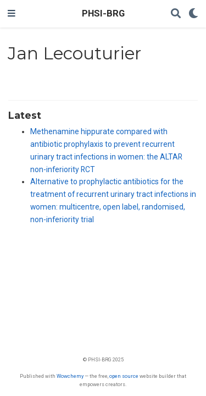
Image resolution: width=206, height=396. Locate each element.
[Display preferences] (193, 14)
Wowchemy (70, 376)
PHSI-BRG (103, 13)
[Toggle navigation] (11, 13)
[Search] (176, 14)
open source (123, 376)
